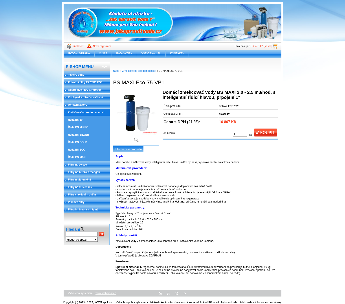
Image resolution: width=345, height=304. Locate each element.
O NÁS (103, 53)
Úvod (116, 70)
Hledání (73, 229)
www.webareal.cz (105, 293)
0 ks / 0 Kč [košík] (261, 46)
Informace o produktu (128, 149)
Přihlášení (78, 46)
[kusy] (240, 134)
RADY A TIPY (124, 53)
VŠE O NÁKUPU (151, 53)
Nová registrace (102, 46)
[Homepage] (79, 53)
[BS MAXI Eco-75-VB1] (136, 117)
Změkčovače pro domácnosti (139, 70)
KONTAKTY (177, 53)
